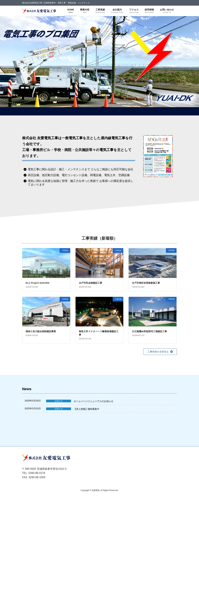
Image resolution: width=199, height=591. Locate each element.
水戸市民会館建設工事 (90, 283)
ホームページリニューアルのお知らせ (93, 401)
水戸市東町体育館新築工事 (146, 283)
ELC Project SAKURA (37, 283)
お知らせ (59, 401)
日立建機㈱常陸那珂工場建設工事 (149, 331)
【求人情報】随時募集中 (86, 409)
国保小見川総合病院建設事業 (41, 331)
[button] (160, 351)
